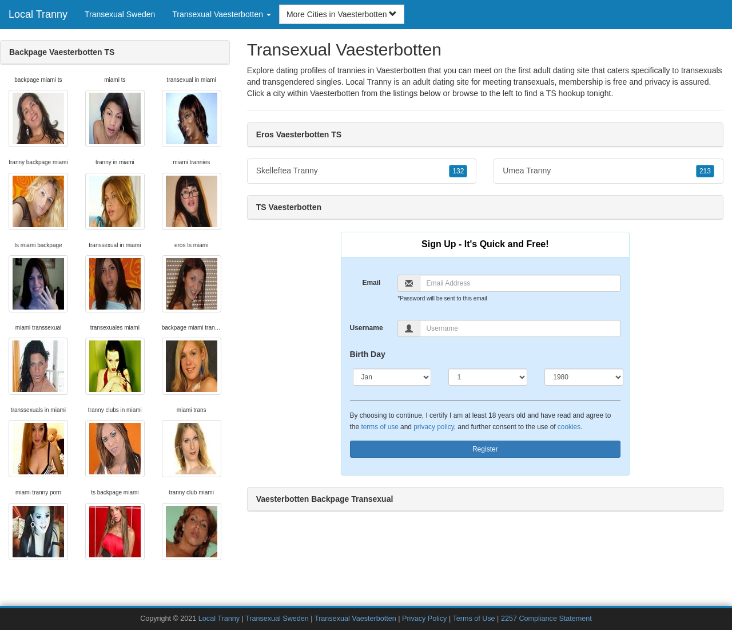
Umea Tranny (608, 171)
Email (371, 283)
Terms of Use (473, 619)
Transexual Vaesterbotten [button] (221, 14)
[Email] (520, 283)
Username (366, 328)
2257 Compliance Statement (546, 619)
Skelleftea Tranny (362, 171)
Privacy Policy (424, 619)
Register (485, 449)
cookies (569, 427)
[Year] (583, 377)
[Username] (520, 328)
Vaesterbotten (334, 93)
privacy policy (433, 427)
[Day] (487, 377)
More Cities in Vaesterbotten (342, 14)
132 (458, 171)
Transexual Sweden (120, 14)
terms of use (379, 427)
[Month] (392, 377)
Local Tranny (38, 14)
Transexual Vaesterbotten (355, 619)
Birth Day (367, 354)
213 (705, 171)
